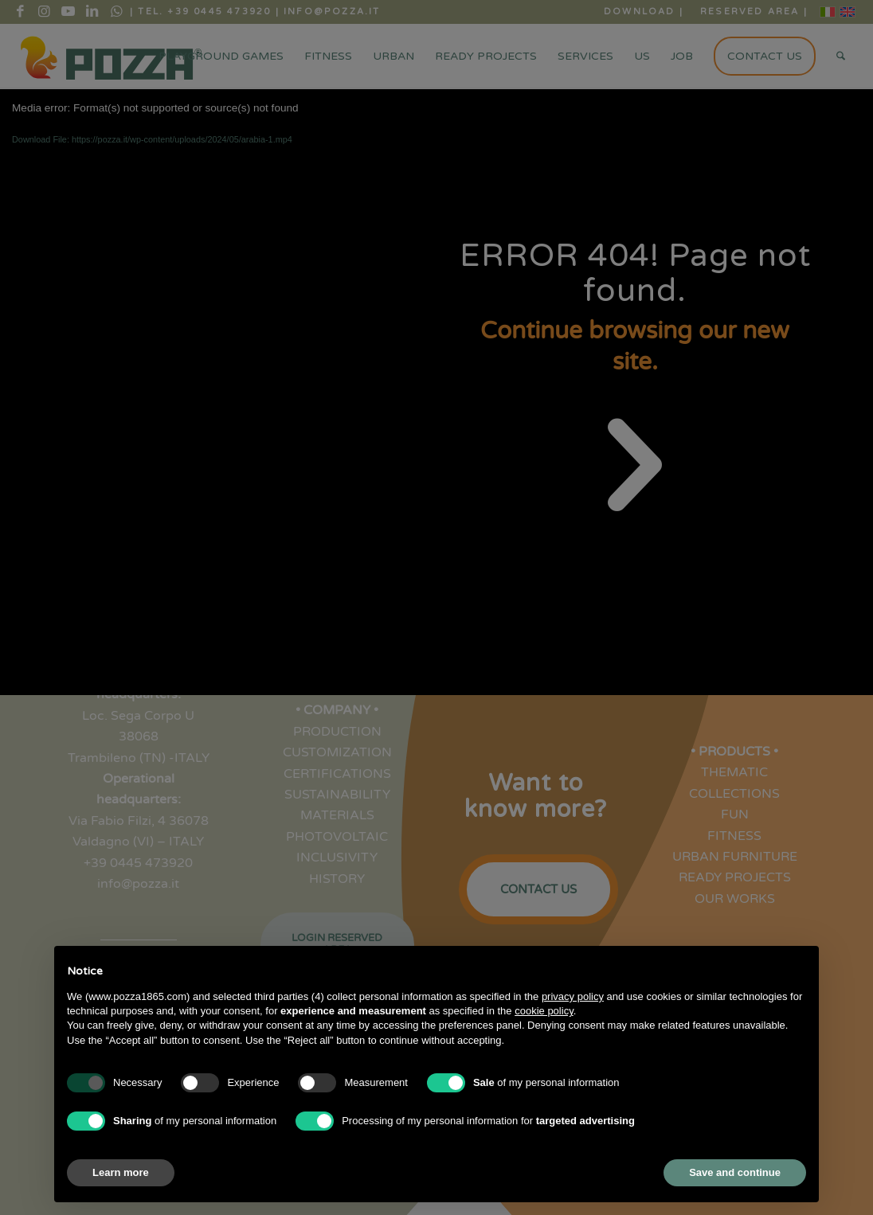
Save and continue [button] (735, 1172)
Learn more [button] (120, 1172)
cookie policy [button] (544, 1011)
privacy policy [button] (573, 996)
